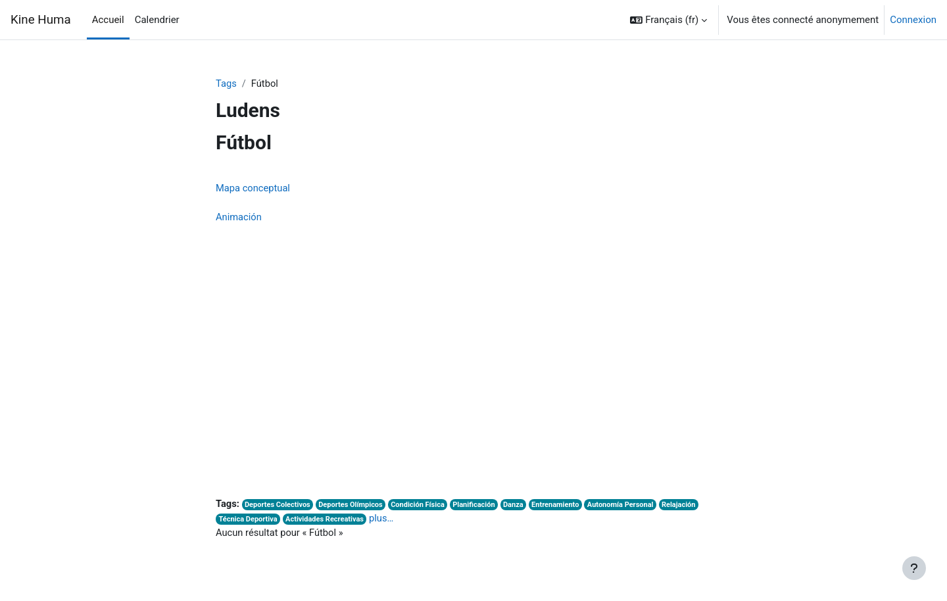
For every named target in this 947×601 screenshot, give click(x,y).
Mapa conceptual (253, 189)
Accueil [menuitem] (108, 20)
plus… (384, 521)
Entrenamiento (563, 506)
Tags (226, 83)
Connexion (913, 20)
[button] (668, 19)
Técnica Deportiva (249, 521)
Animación (239, 218)
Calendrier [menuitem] (157, 20)
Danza (520, 506)
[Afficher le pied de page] (914, 568)
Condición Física (422, 506)
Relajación (689, 506)
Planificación (480, 506)
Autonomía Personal (630, 506)
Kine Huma (41, 19)
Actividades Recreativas (327, 521)
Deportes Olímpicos (354, 506)
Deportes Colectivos (278, 506)
